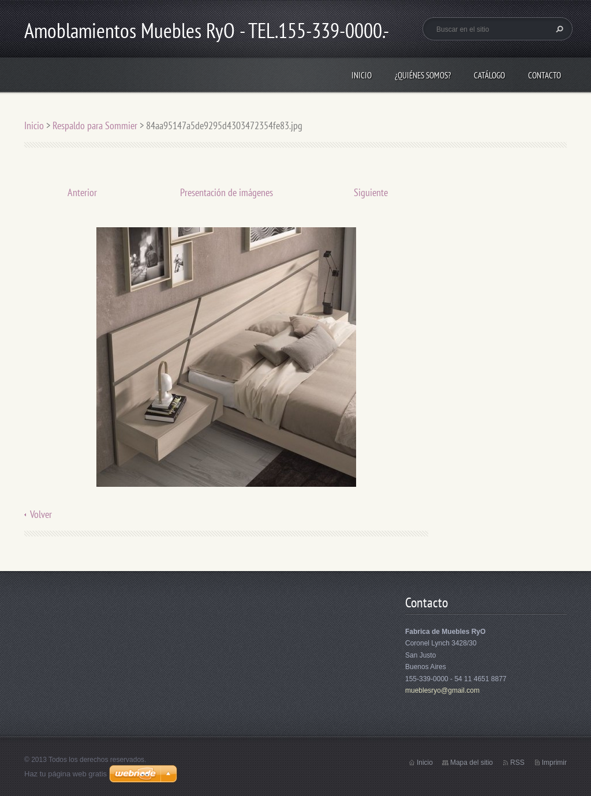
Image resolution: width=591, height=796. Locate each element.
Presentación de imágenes (226, 192)
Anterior (82, 192)
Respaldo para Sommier (95, 125)
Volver (41, 514)
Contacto (544, 75)
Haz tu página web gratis (65, 773)
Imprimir (554, 763)
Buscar (558, 28)
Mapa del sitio (471, 763)
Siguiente (371, 192)
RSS (517, 763)
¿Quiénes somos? (423, 75)
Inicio (361, 75)
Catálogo (489, 75)
